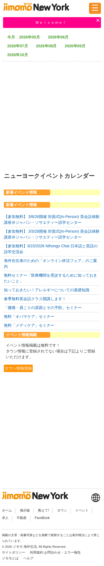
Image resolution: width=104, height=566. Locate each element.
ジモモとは (10, 558)
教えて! (43, 510)
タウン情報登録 (18, 368)
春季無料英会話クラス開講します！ (35, 299)
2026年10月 (19, 55)
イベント (81, 510)
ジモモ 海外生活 (25, 547)
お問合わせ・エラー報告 (63, 552)
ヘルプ (28, 558)
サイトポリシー (14, 552)
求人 (5, 518)
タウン (62, 510)
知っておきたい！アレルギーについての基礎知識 (46, 290)
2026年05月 (31, 37)
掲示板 (25, 510)
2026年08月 (48, 46)
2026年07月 (19, 46)
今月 (11, 37)
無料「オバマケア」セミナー (29, 316)
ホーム (7, 510)
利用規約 (36, 552)
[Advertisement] (52, 115)
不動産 (22, 518)
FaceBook (42, 518)
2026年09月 (77, 46)
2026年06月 (60, 37)
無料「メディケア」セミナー (29, 325)
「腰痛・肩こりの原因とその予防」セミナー (43, 307)
